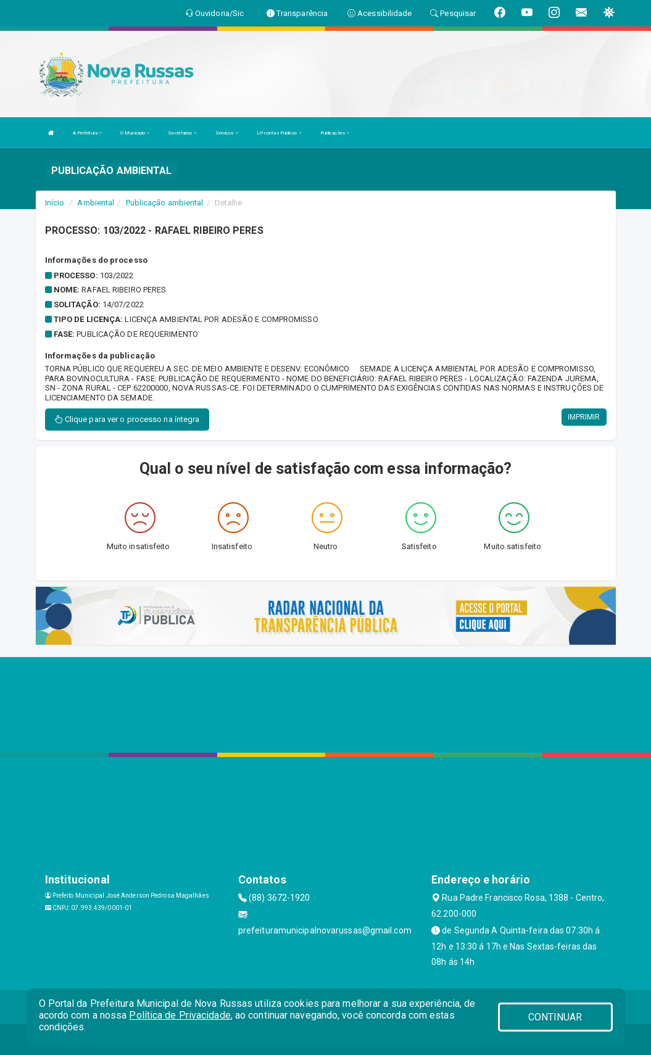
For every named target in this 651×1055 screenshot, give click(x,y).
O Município (134, 133)
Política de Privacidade (179, 1015)
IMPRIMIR (584, 417)
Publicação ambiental (165, 202)
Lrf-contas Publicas (279, 133)
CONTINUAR (555, 1017)
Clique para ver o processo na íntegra (127, 419)
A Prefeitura (87, 133)
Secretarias (182, 133)
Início (55, 202)
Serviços (226, 133)
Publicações (334, 133)
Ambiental (95, 202)
